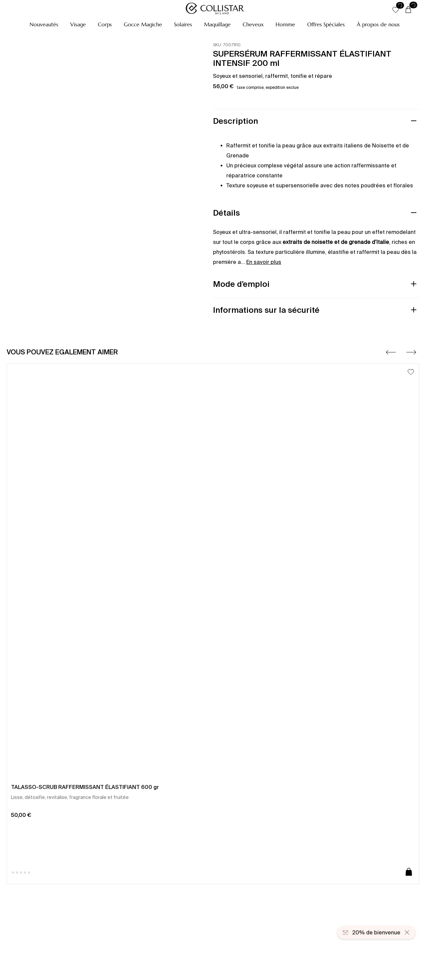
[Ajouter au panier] (409, 872)
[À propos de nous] (378, 24)
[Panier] (408, 10)
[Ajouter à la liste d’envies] (411, 372)
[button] (44, 24)
